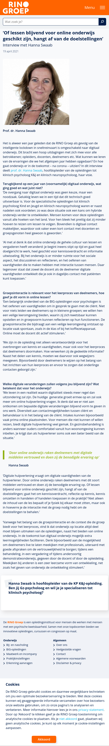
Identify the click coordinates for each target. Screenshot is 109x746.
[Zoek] (102, 22)
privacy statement (91, 710)
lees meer (23, 603)
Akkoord (44, 739)
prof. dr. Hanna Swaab (26, 170)
